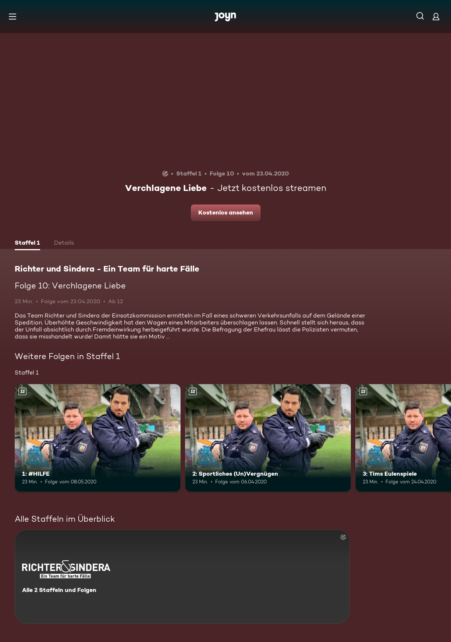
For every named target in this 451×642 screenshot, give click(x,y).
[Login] (436, 16)
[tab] (27, 243)
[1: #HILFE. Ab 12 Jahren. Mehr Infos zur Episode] (98, 438)
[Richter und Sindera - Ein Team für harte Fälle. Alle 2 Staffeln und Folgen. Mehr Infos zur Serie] (182, 577)
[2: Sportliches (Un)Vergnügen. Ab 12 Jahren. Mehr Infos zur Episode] (268, 438)
